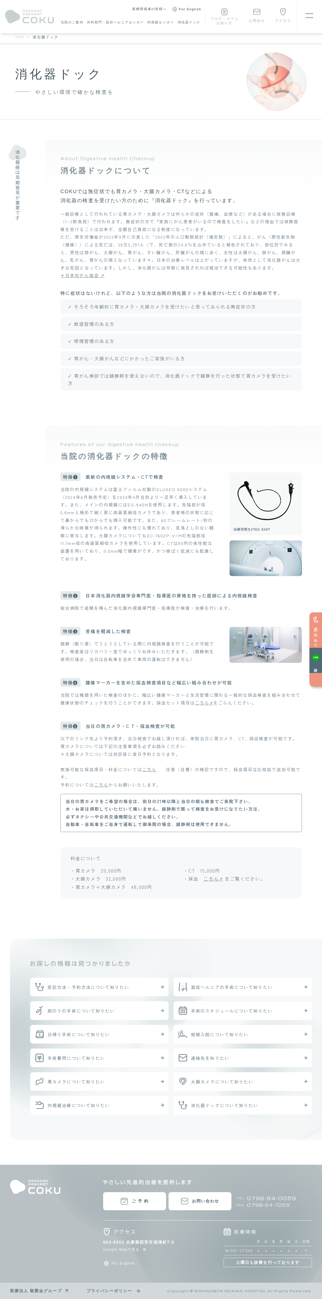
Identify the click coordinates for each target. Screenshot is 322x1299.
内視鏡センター (160, 22)
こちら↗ (204, 703)
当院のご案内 (72, 22)
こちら (149, 769)
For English (186, 9)
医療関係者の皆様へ (149, 9)
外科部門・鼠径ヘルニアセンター (115, 22)
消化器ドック (189, 22)
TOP (19, 36)
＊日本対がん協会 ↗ (82, 275)
